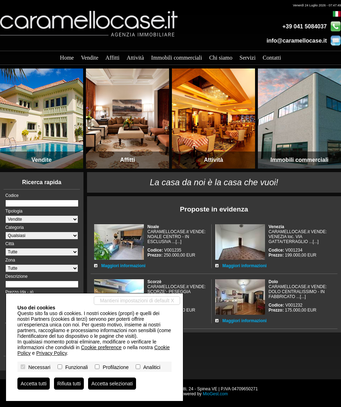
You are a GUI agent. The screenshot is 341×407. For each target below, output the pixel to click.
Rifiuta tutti (69, 383)
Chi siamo (220, 58)
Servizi (247, 58)
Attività (135, 58)
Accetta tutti (34, 383)
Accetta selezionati (112, 383)
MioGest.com (215, 393)
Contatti (272, 58)
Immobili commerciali (176, 58)
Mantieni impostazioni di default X (137, 300)
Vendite (89, 58)
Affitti (112, 58)
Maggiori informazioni (123, 265)
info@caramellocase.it (297, 41)
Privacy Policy (51, 353)
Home (67, 58)
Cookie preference (101, 347)
